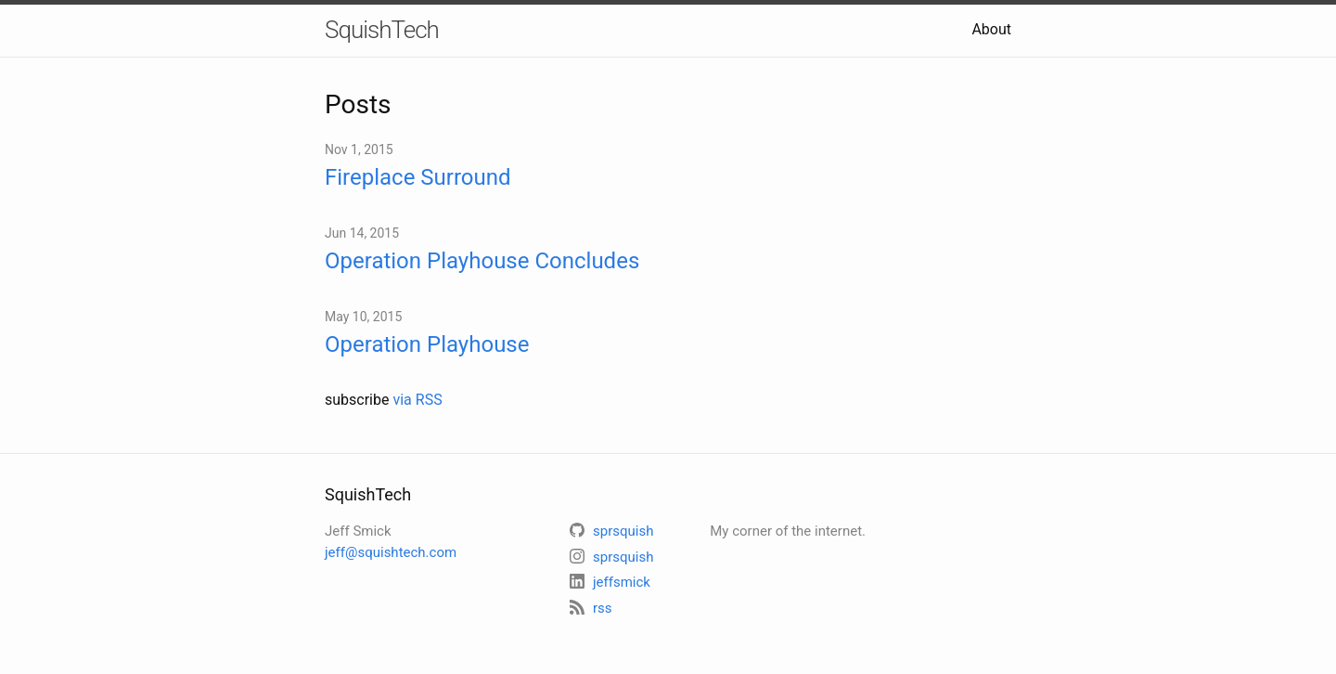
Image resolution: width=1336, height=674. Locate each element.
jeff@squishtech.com (390, 552)
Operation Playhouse (427, 344)
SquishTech (382, 30)
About (991, 29)
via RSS (417, 399)
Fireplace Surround (418, 177)
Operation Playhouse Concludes (482, 261)
